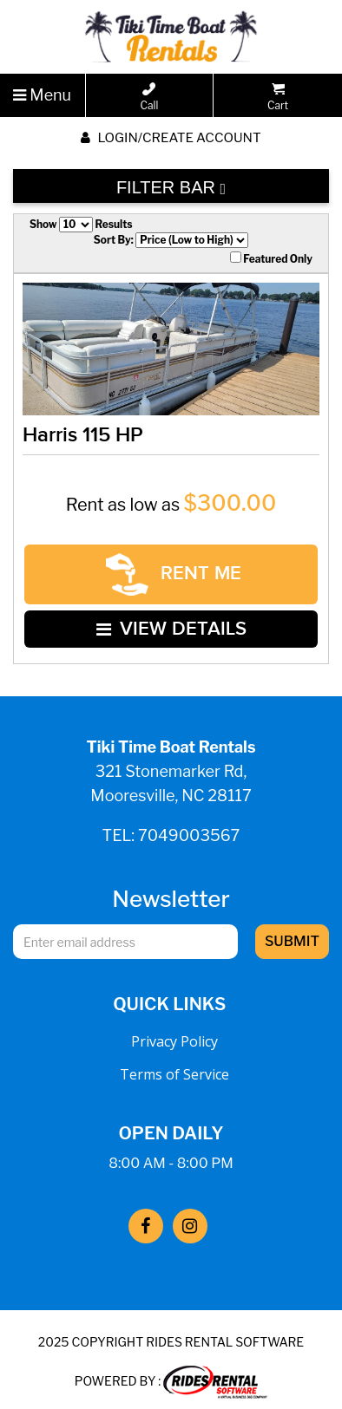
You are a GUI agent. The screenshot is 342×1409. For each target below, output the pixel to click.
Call (149, 97)
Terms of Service (174, 1067)
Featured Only (271, 258)
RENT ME (173, 572)
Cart (277, 97)
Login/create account (170, 138)
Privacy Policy (174, 1034)
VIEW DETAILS (171, 624)
